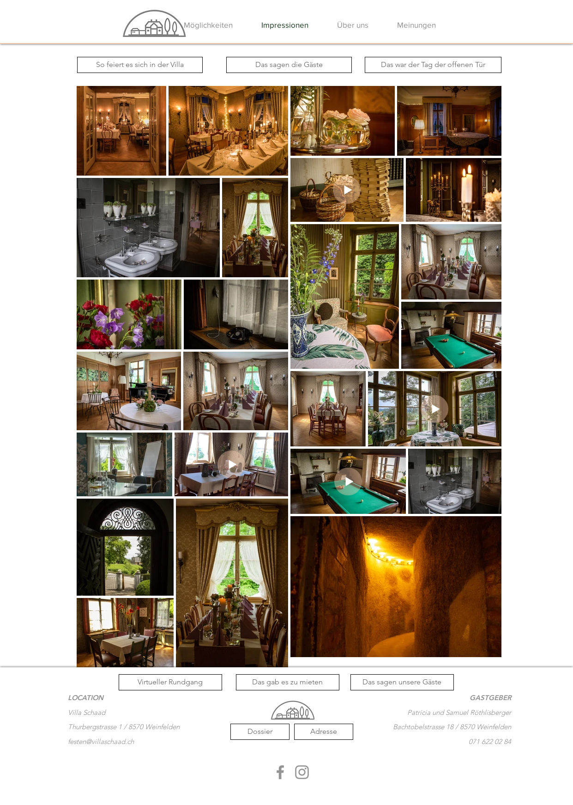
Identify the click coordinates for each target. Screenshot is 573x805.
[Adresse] (323, 732)
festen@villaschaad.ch (101, 741)
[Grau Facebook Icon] (280, 772)
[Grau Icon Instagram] (302, 772)
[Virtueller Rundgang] (170, 682)
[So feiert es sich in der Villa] (140, 65)
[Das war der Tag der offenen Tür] (433, 65)
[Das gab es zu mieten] (287, 682)
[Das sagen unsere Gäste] (402, 682)
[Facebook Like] (292, 789)
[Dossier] (260, 732)
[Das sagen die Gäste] (289, 65)
